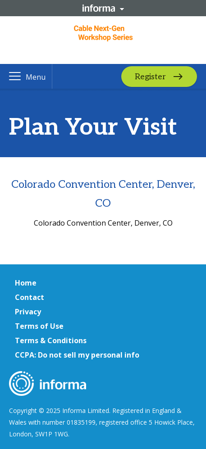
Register (150, 76)
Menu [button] (36, 77)
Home (26, 283)
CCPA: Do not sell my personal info (77, 355)
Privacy (28, 312)
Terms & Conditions (51, 340)
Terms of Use (39, 326)
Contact (29, 297)
